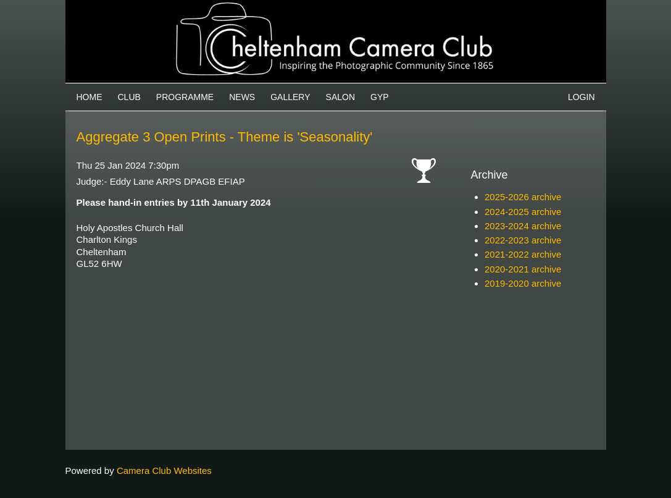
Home (89, 97)
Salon (340, 97)
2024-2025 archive (523, 211)
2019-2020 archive (523, 283)
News (242, 97)
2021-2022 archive (523, 254)
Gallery (290, 97)
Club (129, 97)
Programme (185, 97)
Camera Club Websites (164, 470)
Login (581, 97)
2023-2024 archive (523, 226)
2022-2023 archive (523, 240)
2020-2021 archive (523, 269)
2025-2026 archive (523, 197)
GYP (379, 97)
